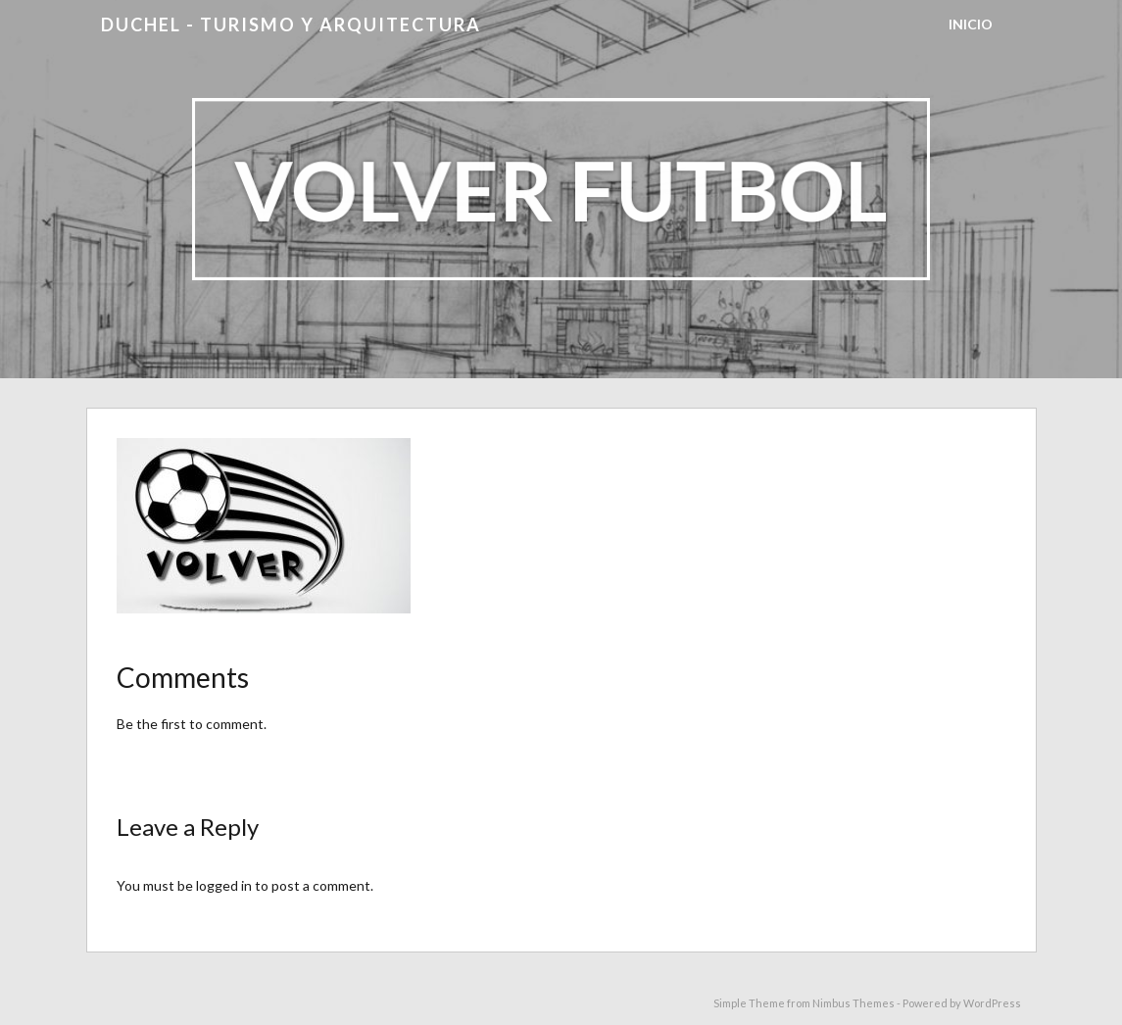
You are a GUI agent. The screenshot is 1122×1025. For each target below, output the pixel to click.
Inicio (971, 24)
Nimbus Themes (853, 1003)
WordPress (992, 1003)
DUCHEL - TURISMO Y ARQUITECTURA (291, 24)
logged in (224, 885)
